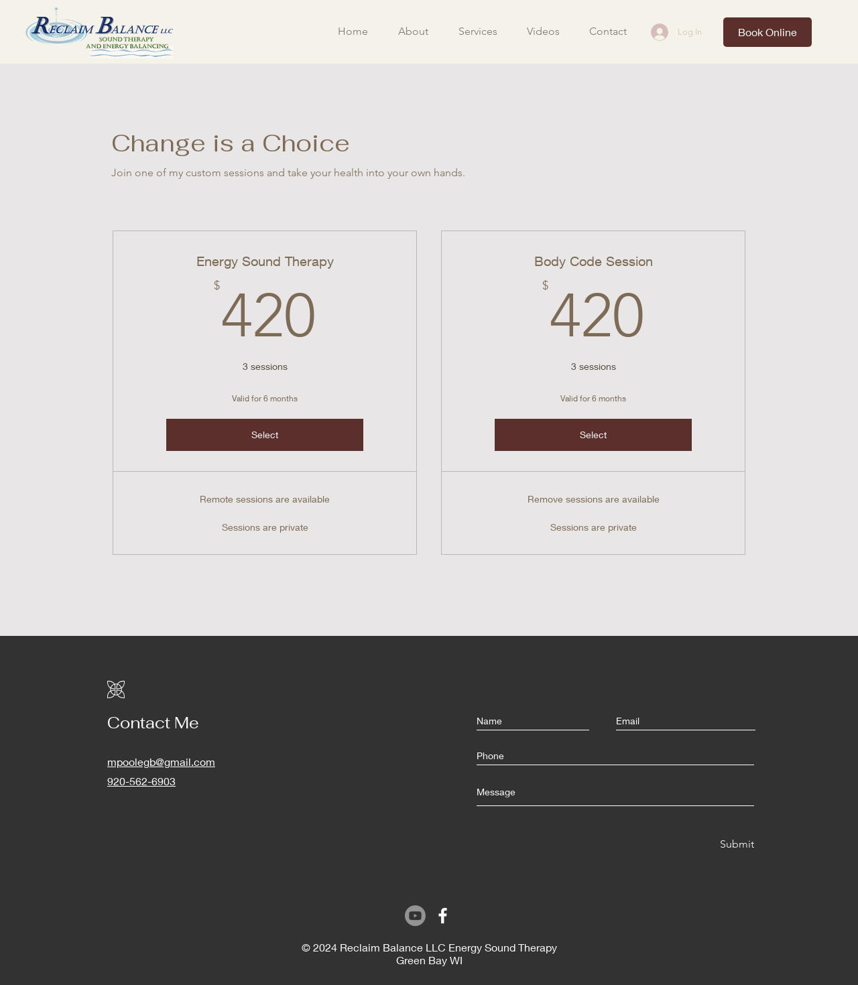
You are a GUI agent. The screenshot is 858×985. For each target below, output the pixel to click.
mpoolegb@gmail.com (161, 761)
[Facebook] (442, 915)
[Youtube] (415, 915)
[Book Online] (767, 32)
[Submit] (736, 844)
